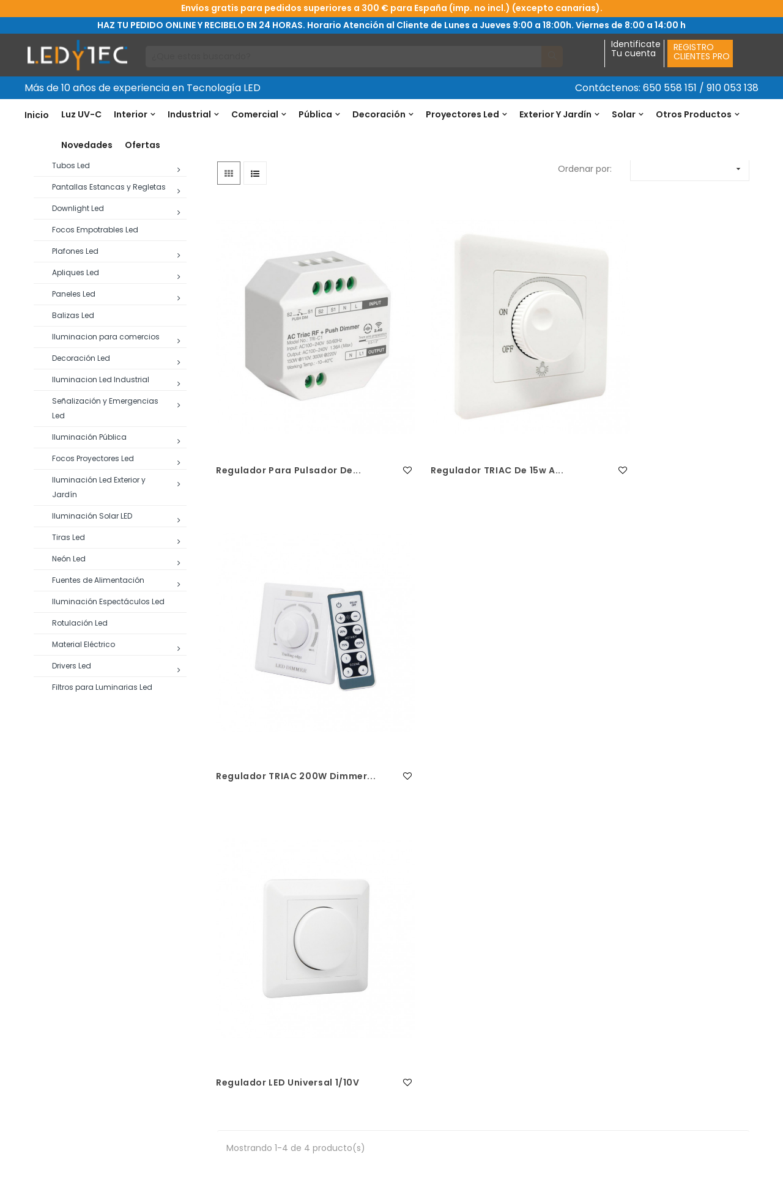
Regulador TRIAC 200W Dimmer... (640, 507)
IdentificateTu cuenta (636, 49)
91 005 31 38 (63, 1038)
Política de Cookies (250, 1041)
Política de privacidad (256, 1090)
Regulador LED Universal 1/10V (289, 778)
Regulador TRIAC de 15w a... (467, 500)
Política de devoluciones (262, 992)
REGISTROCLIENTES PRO (702, 51)
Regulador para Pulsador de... (278, 507)
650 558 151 (670, 88)
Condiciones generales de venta (279, 1016)
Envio (221, 1065)
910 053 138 (733, 88)
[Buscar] (344, 56)
